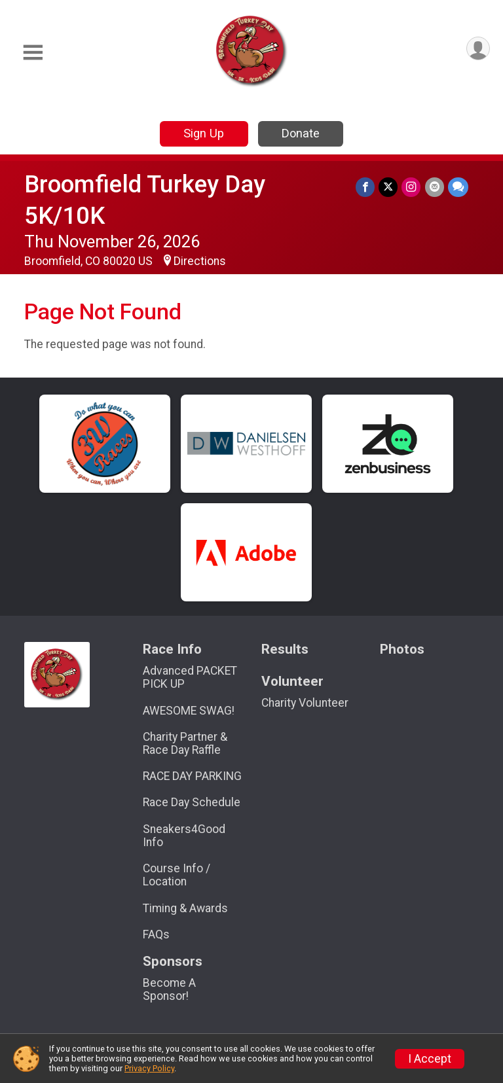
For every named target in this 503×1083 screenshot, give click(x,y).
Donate (301, 133)
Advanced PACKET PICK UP (190, 677)
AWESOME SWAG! (188, 710)
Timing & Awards (185, 908)
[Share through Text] (458, 186)
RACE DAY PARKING (192, 776)
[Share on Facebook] (365, 186)
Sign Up (203, 133)
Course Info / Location (176, 875)
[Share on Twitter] (388, 186)
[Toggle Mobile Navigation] (33, 52)
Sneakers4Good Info (184, 836)
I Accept (429, 1058)
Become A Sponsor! (169, 989)
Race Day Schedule (191, 802)
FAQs (156, 934)
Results (284, 649)
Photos (402, 649)
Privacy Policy (149, 1068)
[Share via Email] (434, 186)
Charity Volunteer (304, 702)
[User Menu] (478, 49)
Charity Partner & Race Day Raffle (185, 743)
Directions (200, 261)
